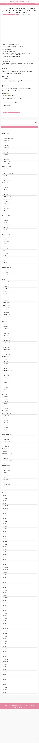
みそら (6, 380)
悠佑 (6, 255)
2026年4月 (5, 517)
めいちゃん (7, 238)
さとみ (6, 320)
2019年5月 (5, 718)
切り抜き (6, 471)
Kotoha (6, 390)
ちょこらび (7, 350)
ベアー (5, 193)
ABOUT (11, 739)
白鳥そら (6, 343)
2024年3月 (5, 585)
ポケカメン (7, 363)
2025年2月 (5, 555)
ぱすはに (6, 393)
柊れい (6, 335)
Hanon (6, 388)
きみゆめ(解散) (5, 14)
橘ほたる (6, 338)
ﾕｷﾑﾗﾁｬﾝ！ (6, 405)
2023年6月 (5, 610)
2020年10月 (5, 696)
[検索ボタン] (37, 1)
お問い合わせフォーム (17, 739)
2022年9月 (5, 634)
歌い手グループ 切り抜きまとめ (19, 1)
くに (6, 308)
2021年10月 (5, 664)
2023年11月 (5, 596)
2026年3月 (5, 520)
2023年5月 (5, 612)
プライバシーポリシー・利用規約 (27, 739)
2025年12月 (5, 528)
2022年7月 (5, 639)
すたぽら (6, 301)
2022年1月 (5, 656)
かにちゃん (7, 353)
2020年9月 (5, 699)
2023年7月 (5, 607)
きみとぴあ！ (7, 258)
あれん (6, 413)
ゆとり (6, 225)
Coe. (6, 303)
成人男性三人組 (7, 473)
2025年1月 (5, 558)
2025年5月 (5, 547)
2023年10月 (5, 599)
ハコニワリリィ (7, 385)
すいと (6, 415)
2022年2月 (5, 653)
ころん (6, 318)
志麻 (6, 498)
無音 (5, 228)
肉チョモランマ (7, 501)
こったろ (6, 310)
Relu (6, 305)
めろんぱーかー (8, 453)
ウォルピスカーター (8, 476)
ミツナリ (6, 195)
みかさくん (7, 173)
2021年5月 (5, 677)
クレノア (6, 288)
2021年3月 (5, 683)
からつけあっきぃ (8, 138)
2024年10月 (5, 566)
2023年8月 (5, 604)
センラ (6, 493)
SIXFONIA (6, 203)
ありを (6, 260)
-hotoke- (7, 243)
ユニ (6, 382)
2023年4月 (5, 615)
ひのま (6, 420)
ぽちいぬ (6, 445)
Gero (6, 503)
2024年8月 (5, 572)
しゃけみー (7, 291)
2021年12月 (5, 658)
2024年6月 (5, 577)
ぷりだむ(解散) (7, 430)
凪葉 (5, 270)
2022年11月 (5, 628)
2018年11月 (5, 721)
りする (6, 483)
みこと (6, 213)
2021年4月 (5, 680)
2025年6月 (5, 544)
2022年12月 (5, 626)
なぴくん (6, 440)
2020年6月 (5, 707)
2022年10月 (5, 631)
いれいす (6, 241)
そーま (6, 191)
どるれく (6, 370)
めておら (6, 450)
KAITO (6, 455)
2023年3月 (5, 618)
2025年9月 (5, 536)
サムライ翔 (7, 460)
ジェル (6, 323)
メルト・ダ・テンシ (9, 176)
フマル (6, 378)
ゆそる (6, 425)
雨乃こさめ (7, 218)
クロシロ (6, 188)
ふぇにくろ (7, 360)
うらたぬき (7, 491)
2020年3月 (5, 710)
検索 (36, 122)
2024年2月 (5, 588)
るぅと (6, 328)
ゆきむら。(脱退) (8, 166)
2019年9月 (5, 713)
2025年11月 (5, 531)
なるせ (6, 235)
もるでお (6, 223)
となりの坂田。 (8, 496)
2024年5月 (5, 580)
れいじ (6, 447)
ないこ (6, 248)
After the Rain (7, 131)
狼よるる (6, 340)
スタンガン (7, 295)
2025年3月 (5, 553)
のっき (14, 14)
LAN (6, 205)
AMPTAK (6, 133)
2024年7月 (5, 574)
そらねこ (10, 14)
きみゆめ (6, 273)
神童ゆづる (7, 345)
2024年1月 (5, 591)
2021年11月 (5, 661)
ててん (6, 265)
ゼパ (5, 400)
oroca (5, 398)
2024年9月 (5, 569)
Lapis (6, 171)
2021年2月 (5, 685)
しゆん (6, 153)
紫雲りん (6, 348)
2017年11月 (5, 723)
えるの (6, 478)
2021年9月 (5, 666)
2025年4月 (5, 550)
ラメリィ (17, 14)
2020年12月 (5, 691)
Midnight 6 (6, 186)
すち (6, 210)
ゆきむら (6, 468)
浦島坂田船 (7, 488)
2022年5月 (5, 645)
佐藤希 (6, 407)
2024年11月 (5, 563)
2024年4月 (5, 582)
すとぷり (6, 316)
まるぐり (6, 298)
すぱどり (6, 333)
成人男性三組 (6, 486)
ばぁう (6, 161)
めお (5, 268)
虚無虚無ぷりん (7, 200)
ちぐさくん (7, 143)
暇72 (6, 215)
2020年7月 (5, 704)
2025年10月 (5, 534)
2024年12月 (5, 561)
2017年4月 (5, 726)
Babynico (6, 395)
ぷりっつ (7, 146)
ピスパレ (6, 410)
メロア (6, 422)
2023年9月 (5, 601)
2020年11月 (5, 694)
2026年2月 (5, 523)
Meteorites (7, 168)
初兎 (6, 253)
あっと (6, 136)
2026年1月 (5, 525)
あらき (6, 233)
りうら (6, 250)
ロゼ (6, 178)
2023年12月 (5, 593)
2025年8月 (5, 539)
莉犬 (6, 330)
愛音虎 (6, 198)
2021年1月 (5, 688)
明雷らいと (7, 183)
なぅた (6, 418)
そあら (6, 438)
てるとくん (7, 158)
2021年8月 (5, 669)
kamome (7, 458)
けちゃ (6, 141)
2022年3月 (5, 650)
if (5, 245)
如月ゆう (7, 313)
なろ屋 (6, 465)
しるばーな (7, 293)
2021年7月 (5, 672)
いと (6, 375)
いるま (6, 208)
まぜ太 (6, 148)
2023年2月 (5, 620)
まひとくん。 (7, 163)
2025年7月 (5, 542)
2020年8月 (5, 702)
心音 (6, 180)
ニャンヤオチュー (8, 481)
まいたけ (6, 365)
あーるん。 (7, 433)
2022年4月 (5, 647)
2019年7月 (5, 715)
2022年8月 (5, 637)
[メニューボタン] (1, 1)
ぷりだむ (5, 428)
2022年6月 (5, 642)
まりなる (6, 403)
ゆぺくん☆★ (7, 368)
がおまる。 (7, 263)
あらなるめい (7, 230)
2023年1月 (5, 623)
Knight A (6, 151)
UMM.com (6, 220)
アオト (6, 373)
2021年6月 (5, 675)
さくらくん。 (7, 355)
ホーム (7, 739)
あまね (6, 435)
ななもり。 (7, 325)
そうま (6, 156)
